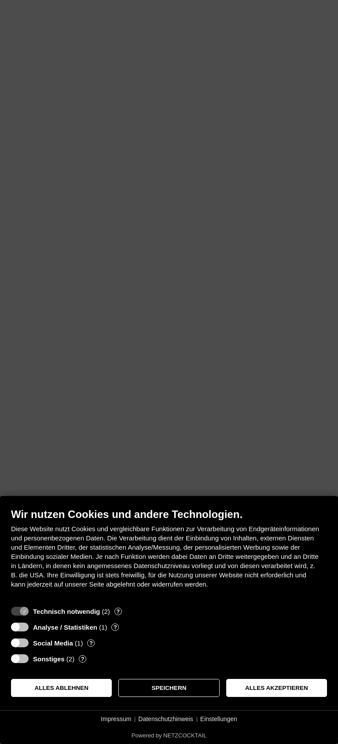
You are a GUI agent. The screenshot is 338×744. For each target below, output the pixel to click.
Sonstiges (49, 659)
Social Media (53, 643)
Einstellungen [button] (218, 718)
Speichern (169, 688)
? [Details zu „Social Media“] (91, 643)
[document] (169, 554)
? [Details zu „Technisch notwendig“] (118, 611)
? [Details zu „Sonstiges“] (82, 659)
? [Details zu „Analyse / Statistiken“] (115, 627)
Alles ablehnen (61, 688)
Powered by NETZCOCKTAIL (169, 735)
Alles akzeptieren (276, 688)
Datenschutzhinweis (165, 718)
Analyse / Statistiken (65, 627)
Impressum (116, 718)
